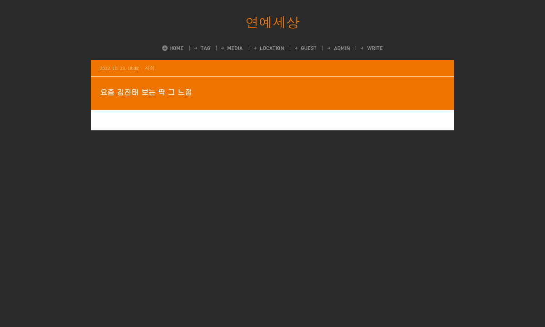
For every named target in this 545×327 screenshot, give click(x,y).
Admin (338, 48)
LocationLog (268, 48)
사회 (150, 67)
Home (172, 48)
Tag (201, 48)
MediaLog (231, 48)
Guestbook (305, 48)
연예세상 (272, 21)
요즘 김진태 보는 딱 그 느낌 (146, 92)
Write (371, 48)
